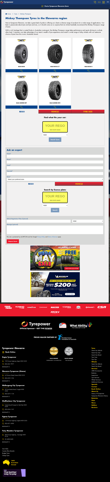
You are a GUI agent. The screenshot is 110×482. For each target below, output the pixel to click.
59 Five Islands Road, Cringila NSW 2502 (14, 390)
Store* (9, 177)
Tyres (93, 348)
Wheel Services (96, 380)
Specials (94, 384)
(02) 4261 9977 (9, 364)
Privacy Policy (41, 237)
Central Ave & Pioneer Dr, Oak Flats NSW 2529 (16, 405)
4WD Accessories (96, 371)
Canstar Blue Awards (8, 451)
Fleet (93, 400)
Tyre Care (94, 357)
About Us (94, 391)
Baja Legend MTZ (55, 103)
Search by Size (95, 353)
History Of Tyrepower (97, 393)
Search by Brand (96, 355)
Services (94, 368)
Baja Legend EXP (21, 103)
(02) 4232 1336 (9, 378)
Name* (9, 154)
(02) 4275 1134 (9, 393)
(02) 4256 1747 (9, 409)
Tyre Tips (94, 359)
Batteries (93, 373)
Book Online (96, 389)
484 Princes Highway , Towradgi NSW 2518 (15, 435)
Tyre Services (95, 377)
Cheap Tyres (5, 455)
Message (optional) (12, 224)
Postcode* (10, 171)
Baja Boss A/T (54, 66)
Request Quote (12, 241)
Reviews (94, 407)
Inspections (94, 375)
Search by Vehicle (96, 350)
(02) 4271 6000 (9, 423)
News (93, 403)
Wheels (94, 362)
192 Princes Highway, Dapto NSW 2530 (16, 361)
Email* (9, 165)
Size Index (5, 449)
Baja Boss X (88, 66)
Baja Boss (21, 66)
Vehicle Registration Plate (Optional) (17, 219)
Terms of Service (52, 237)
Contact (94, 387)
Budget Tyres (6, 453)
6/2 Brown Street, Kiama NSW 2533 (15, 375)
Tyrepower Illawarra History (99, 396)
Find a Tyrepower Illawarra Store (55, 6)
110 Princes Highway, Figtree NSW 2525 (16, 420)
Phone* (9, 159)
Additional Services (97, 382)
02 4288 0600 (9, 439)
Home (8, 14)
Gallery (94, 405)
